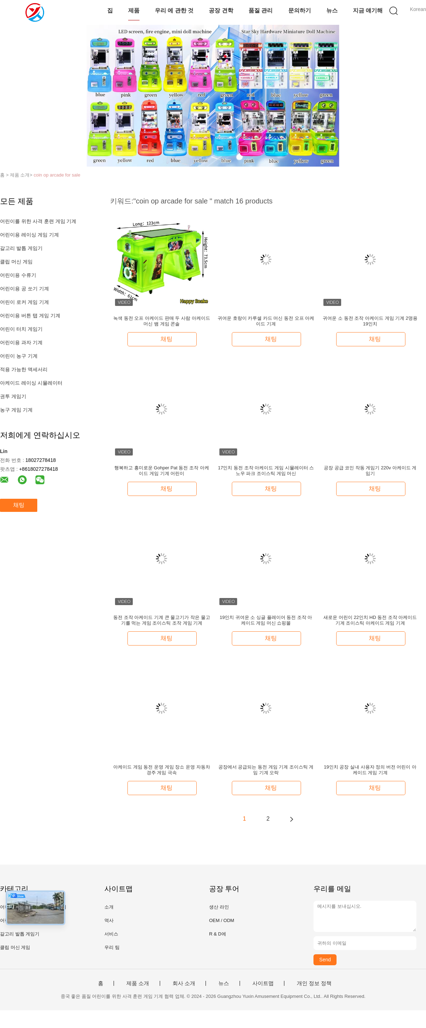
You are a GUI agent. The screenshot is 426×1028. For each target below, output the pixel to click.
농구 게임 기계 (16, 410)
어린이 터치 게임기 (21, 329)
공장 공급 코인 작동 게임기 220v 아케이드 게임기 (370, 470)
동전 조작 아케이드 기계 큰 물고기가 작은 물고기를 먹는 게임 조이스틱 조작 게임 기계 (161, 620)
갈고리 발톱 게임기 (21, 248)
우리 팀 (112, 947)
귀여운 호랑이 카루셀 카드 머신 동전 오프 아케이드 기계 (266, 320)
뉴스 (332, 10)
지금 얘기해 (368, 10)
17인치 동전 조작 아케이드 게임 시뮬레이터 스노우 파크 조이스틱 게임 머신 (266, 470)
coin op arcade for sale (57, 175)
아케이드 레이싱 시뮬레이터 (31, 383)
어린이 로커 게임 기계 (24, 302)
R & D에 (217, 934)
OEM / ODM (221, 920)
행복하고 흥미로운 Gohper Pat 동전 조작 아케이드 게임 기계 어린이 (161, 470)
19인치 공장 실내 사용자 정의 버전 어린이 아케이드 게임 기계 (370, 769)
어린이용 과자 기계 (21, 342)
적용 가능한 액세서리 (24, 369)
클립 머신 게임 (16, 261)
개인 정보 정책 (314, 983)
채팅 (18, 505)
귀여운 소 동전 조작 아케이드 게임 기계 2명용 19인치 (370, 320)
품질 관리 (260, 10)
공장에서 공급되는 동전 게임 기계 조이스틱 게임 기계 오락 (266, 769)
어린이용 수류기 (18, 275)
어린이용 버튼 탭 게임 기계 (30, 315)
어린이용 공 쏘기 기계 (24, 288)
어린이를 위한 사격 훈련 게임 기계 (38, 221)
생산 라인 (219, 907)
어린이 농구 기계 (19, 356)
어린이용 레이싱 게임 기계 (29, 235)
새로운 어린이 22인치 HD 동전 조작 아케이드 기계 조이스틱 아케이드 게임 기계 (370, 620)
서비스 (111, 934)
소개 (109, 907)
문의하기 (299, 10)
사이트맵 (263, 983)
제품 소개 (137, 983)
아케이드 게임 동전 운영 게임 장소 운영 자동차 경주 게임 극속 (161, 769)
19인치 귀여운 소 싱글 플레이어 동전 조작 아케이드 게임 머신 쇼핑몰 (266, 620)
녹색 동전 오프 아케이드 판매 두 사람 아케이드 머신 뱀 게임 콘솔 (161, 320)
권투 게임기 (13, 396)
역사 (109, 920)
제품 (134, 10)
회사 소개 (184, 983)
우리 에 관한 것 (174, 10)
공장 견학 (221, 10)
